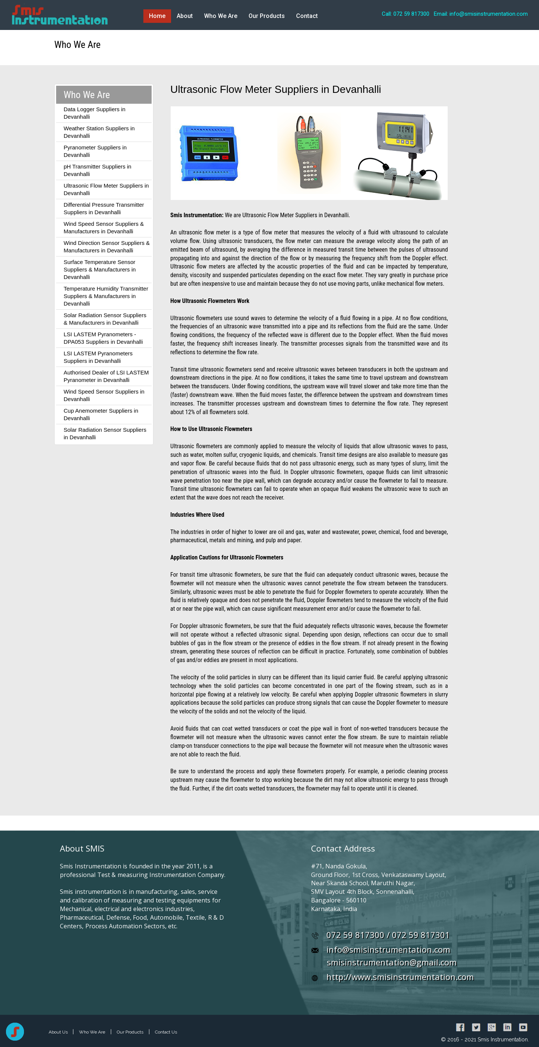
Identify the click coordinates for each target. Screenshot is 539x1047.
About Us (59, 1032)
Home (157, 15)
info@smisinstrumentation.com (388, 949)
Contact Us (166, 1032)
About (185, 15)
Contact (307, 15)
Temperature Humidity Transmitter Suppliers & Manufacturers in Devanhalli (106, 296)
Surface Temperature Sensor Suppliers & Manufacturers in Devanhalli (100, 269)
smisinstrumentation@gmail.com (392, 962)
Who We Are (220, 15)
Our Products (267, 15)
